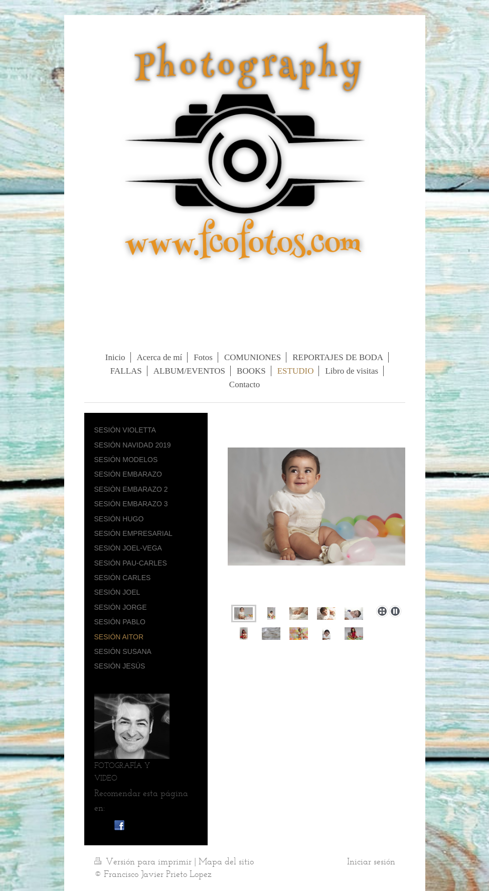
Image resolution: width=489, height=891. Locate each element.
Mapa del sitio (226, 861)
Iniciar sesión (371, 861)
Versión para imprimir (144, 861)
